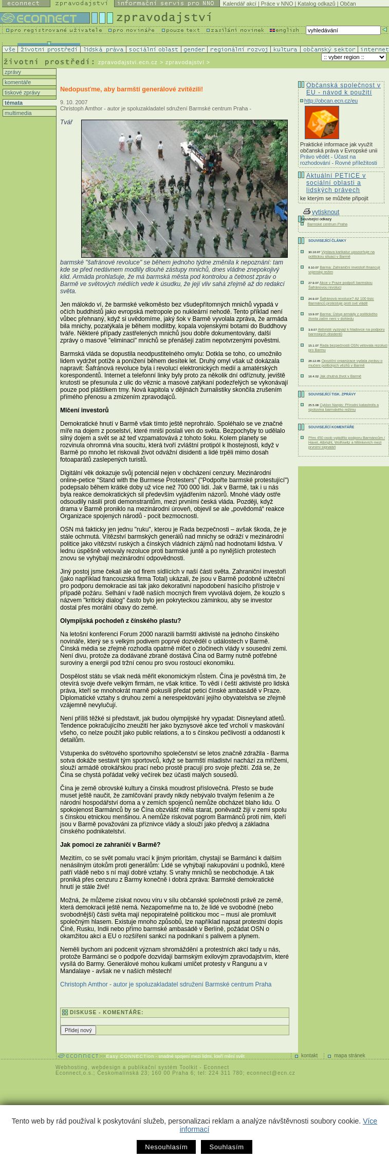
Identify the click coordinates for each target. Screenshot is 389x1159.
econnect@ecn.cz (271, 1073)
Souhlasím (226, 1147)
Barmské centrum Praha (327, 224)
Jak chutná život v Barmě (340, 376)
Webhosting (71, 1067)
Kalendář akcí (239, 4)
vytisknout (321, 212)
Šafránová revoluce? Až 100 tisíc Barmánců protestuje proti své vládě (341, 301)
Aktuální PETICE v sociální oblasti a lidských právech (336, 183)
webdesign (106, 1067)
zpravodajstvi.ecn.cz (128, 62)
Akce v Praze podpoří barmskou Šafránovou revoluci (340, 285)
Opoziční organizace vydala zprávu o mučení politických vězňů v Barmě (345, 363)
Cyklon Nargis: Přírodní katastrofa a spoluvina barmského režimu (343, 407)
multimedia (17, 113)
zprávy (12, 72)
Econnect (216, 1067)
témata (13, 103)
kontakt (309, 1055)
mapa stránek (349, 1055)
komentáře (17, 82)
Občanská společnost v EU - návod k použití (343, 89)
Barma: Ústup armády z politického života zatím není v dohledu (343, 316)
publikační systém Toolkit (162, 1067)
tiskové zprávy (21, 92)
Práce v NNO (277, 4)
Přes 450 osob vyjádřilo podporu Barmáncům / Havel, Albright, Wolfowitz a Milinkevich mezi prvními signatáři (346, 442)
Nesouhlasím (166, 1147)
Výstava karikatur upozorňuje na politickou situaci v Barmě (341, 254)
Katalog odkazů (316, 4)
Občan (348, 4)
